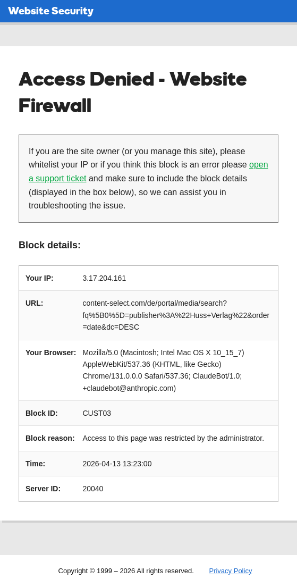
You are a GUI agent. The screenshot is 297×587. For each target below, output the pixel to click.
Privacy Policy (230, 571)
